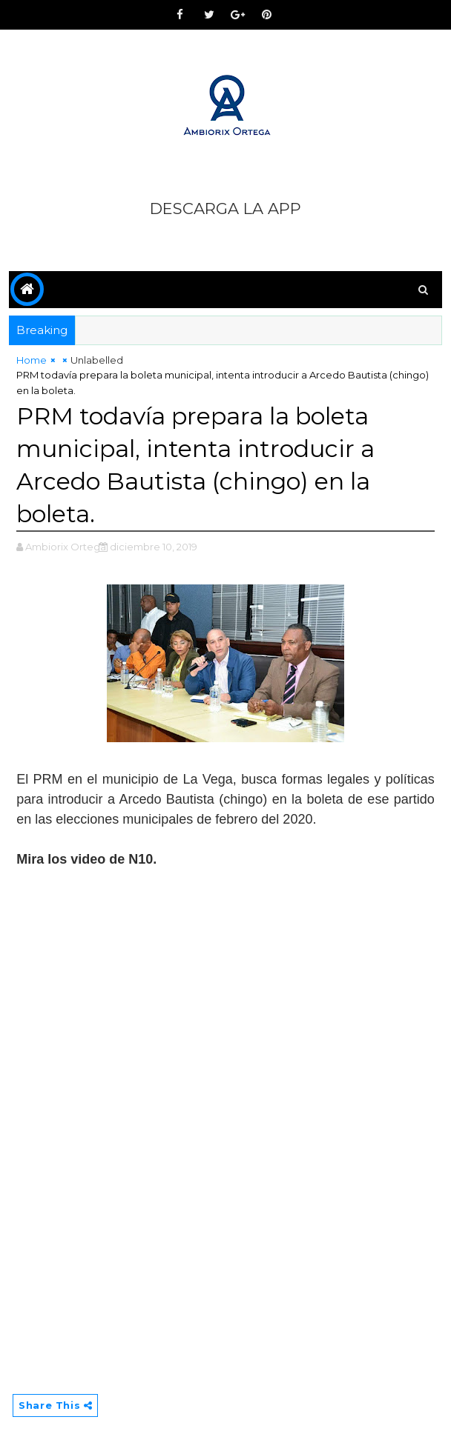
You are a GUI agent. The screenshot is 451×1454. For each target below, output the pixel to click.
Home (31, 360)
